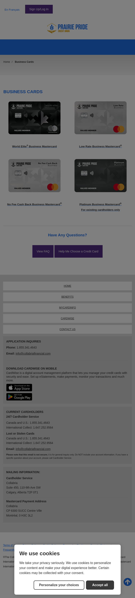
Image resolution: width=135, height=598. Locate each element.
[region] (67, 570)
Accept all (100, 585)
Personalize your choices (59, 585)
